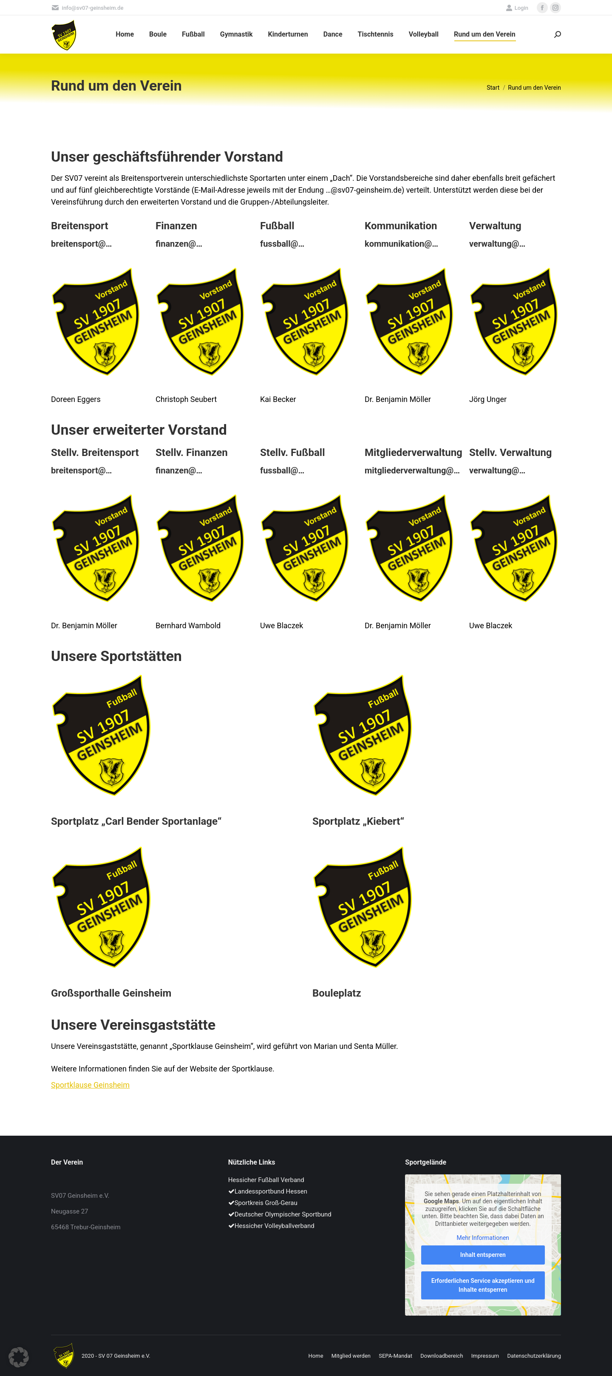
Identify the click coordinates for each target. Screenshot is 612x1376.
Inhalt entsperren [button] (483, 1254)
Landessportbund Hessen (267, 1191)
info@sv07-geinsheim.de (87, 8)
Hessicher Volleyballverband (271, 1226)
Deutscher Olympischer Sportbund (280, 1214)
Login (517, 8)
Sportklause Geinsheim (90, 1084)
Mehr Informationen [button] (483, 1238)
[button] (18, 1357)
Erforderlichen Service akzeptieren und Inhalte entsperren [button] (483, 1285)
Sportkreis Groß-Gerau (263, 1203)
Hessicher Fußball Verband (266, 1180)
